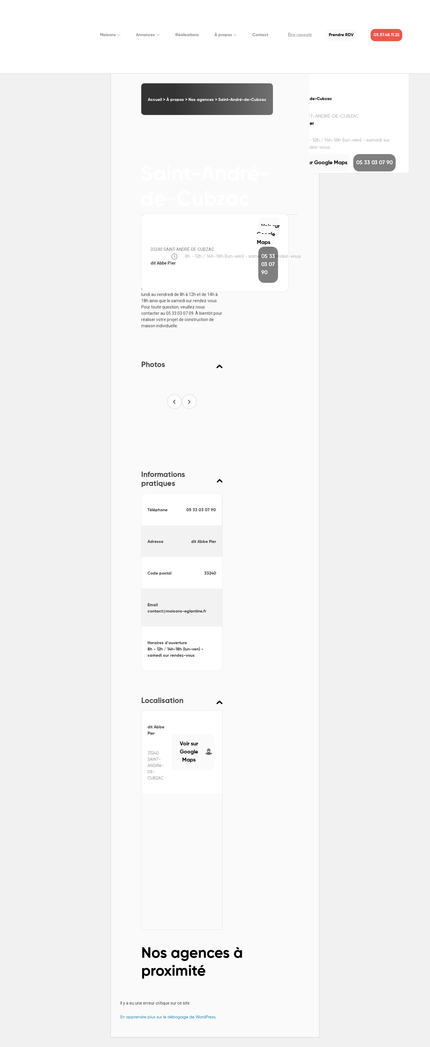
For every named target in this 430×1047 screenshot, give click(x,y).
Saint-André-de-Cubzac (242, 100)
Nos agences (201, 100)
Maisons (110, 35)
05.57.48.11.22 (386, 35)
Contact (260, 35)
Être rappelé (300, 35)
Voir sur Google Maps (268, 234)
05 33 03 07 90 (268, 264)
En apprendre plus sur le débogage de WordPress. (168, 1017)
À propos (225, 35)
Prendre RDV (341, 35)
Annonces (148, 35)
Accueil (155, 100)
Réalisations (187, 35)
